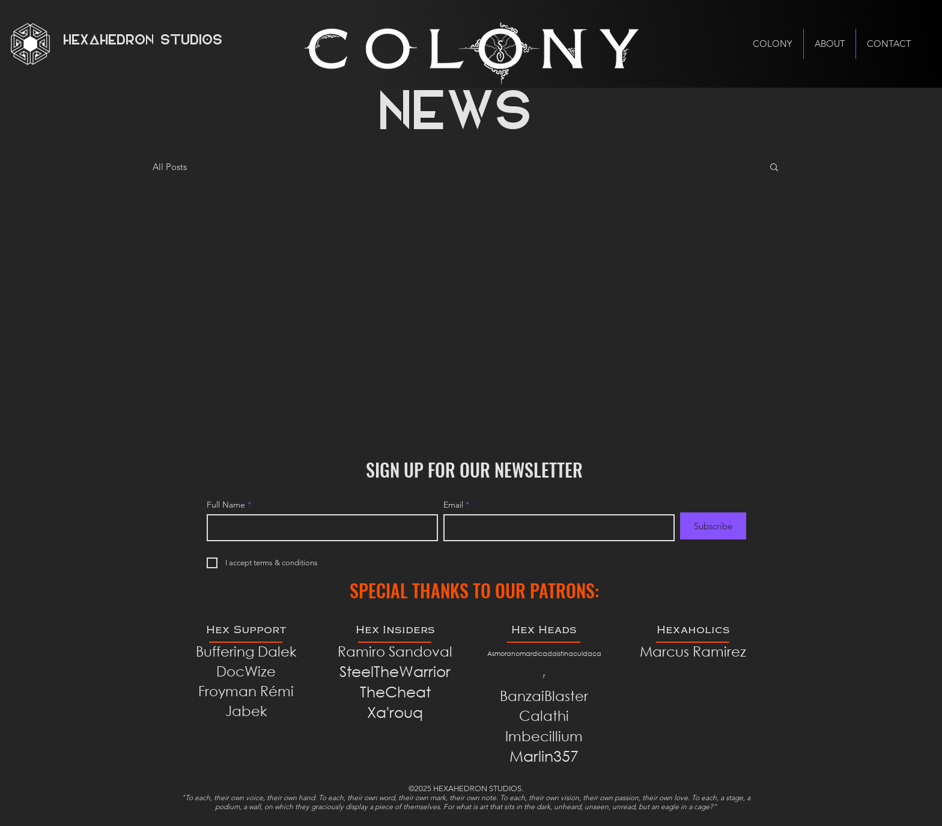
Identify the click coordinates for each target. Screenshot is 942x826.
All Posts (170, 166)
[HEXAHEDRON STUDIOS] (148, 42)
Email (453, 504)
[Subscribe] (713, 525)
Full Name (226, 504)
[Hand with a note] (471, 50)
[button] (774, 168)
